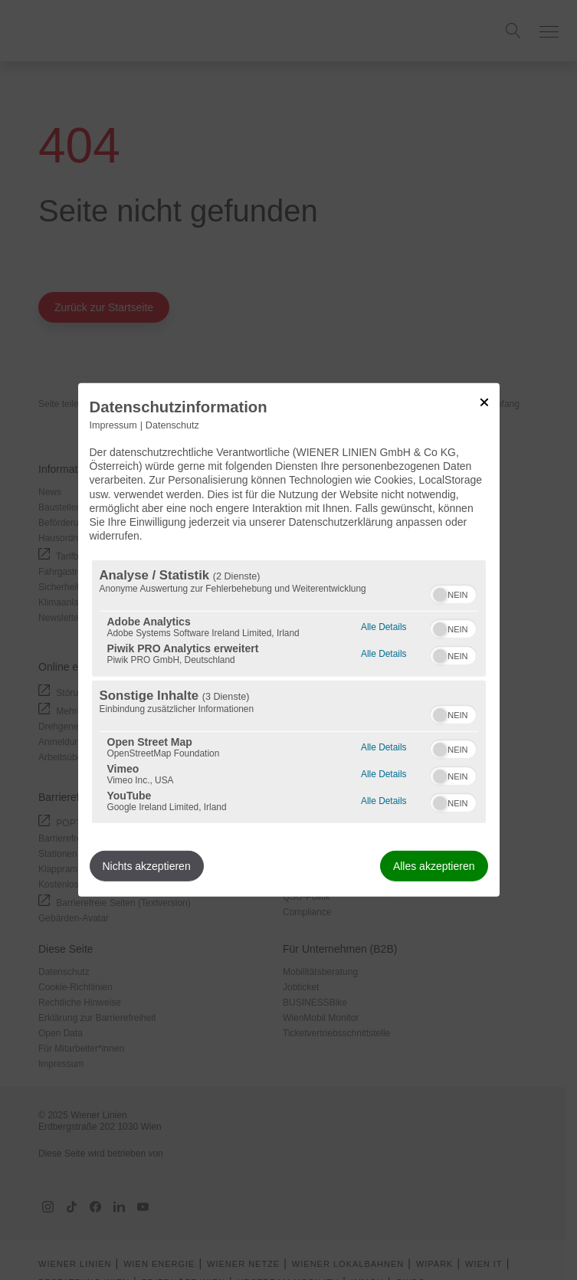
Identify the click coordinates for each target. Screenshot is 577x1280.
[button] (440, 595)
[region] (289, 691)
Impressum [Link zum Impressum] (113, 425)
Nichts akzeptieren (147, 866)
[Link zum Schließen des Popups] (484, 402)
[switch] (453, 592)
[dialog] (289, 640)
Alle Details (383, 625)
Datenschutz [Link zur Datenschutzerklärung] (172, 425)
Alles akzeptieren (434, 866)
